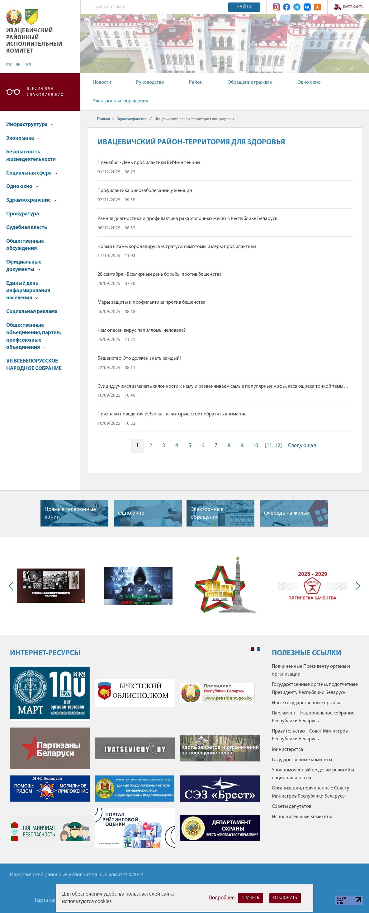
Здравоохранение (31, 200)
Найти (244, 7)
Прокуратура (22, 214)
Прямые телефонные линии (70, 513)
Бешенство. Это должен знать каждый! (139, 358)
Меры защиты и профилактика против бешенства (151, 302)
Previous (12, 585)
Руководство (150, 82)
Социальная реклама (32, 311)
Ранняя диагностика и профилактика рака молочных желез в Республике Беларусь (187, 218)
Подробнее (222, 898)
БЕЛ (28, 65)
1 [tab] (252, 649)
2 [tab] (258, 649)
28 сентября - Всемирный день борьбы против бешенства (159, 274)
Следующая (302, 446)
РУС (9, 65)
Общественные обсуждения (25, 245)
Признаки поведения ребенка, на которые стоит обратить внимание (172, 414)
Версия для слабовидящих (45, 92)
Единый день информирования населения (28, 291)
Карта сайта (353, 7)
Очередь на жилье (286, 513)
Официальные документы (23, 266)
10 (255, 446)
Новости (102, 82)
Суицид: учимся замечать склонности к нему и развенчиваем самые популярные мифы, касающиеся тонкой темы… (222, 386)
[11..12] (273, 446)
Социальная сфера (32, 173)
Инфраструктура (30, 124)
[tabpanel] (135, 759)
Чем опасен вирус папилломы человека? (141, 330)
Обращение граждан (250, 82)
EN (18, 65)
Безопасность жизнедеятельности (31, 155)
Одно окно (309, 82)
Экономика (23, 138)
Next (356, 585)
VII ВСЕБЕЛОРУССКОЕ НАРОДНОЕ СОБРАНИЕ (34, 364)
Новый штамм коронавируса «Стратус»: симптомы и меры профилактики (176, 246)
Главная (103, 119)
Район (196, 82)
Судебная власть (26, 227)
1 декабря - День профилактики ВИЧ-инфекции (148, 162)
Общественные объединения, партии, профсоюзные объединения (33, 336)
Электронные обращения (120, 101)
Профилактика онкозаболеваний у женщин (144, 190)
